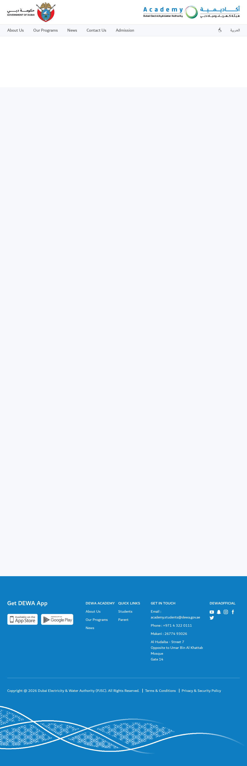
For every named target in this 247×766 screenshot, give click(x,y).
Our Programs (45, 30)
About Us (15, 30)
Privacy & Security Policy (201, 691)
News (72, 30)
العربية (235, 30)
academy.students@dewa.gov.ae (175, 617)
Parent (123, 620)
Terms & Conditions (160, 691)
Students (125, 611)
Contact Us (96, 30)
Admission (125, 30)
